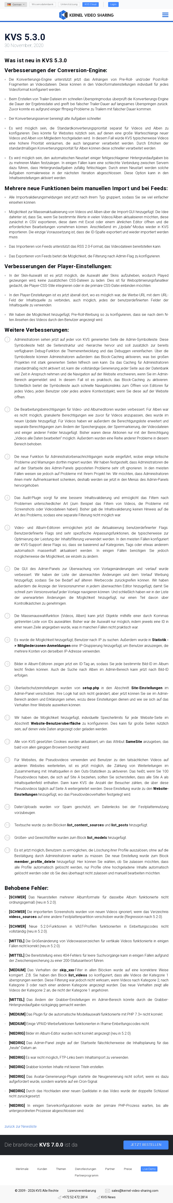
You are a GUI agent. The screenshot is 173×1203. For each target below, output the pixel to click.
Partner (110, 1169)
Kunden (42, 1169)
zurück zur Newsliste (21, 1126)
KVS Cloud (90, 4)
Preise (128, 1169)
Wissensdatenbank (42, 4)
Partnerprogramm (86, 1175)
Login (113, 4)
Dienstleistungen (85, 1169)
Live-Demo (149, 1169)
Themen (61, 1169)
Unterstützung (69, 4)
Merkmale (22, 1169)
